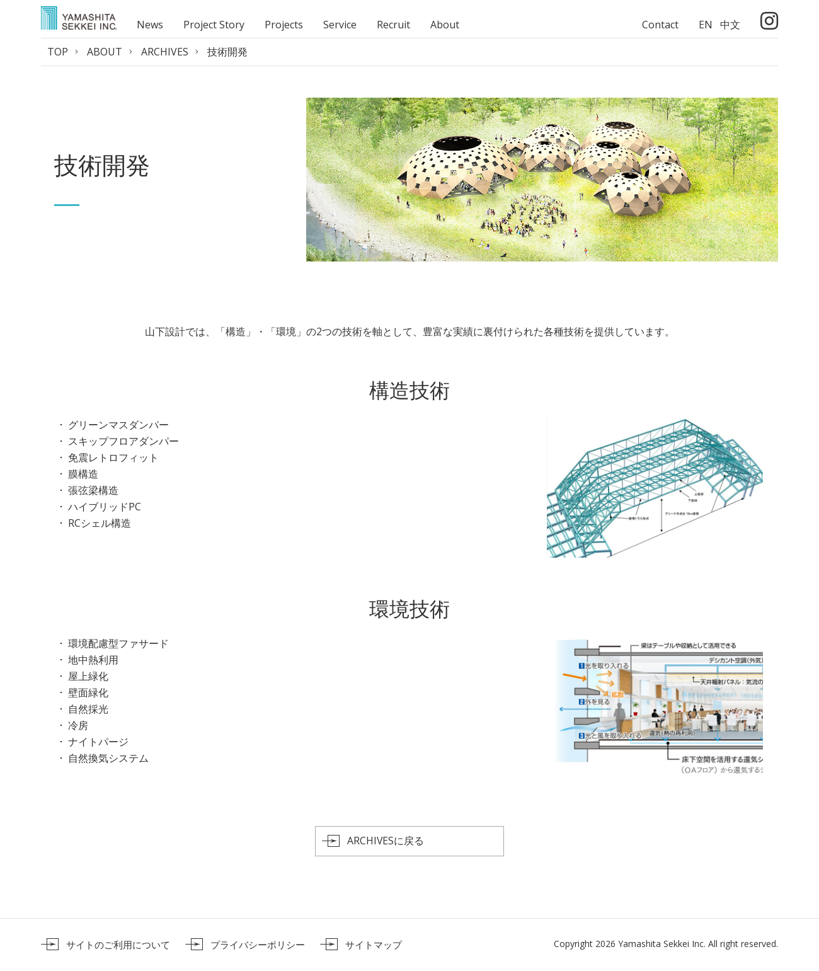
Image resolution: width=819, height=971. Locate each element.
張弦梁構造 (93, 490)
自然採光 (88, 709)
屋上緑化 (88, 676)
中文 (730, 25)
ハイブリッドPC (104, 507)
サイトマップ (373, 945)
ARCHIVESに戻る (386, 841)
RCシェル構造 (99, 523)
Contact (660, 25)
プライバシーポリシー (257, 945)
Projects (284, 25)
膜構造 (83, 474)
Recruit (393, 25)
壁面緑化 (88, 692)
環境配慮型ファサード (118, 643)
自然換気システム (108, 758)
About (444, 25)
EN (706, 25)
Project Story (213, 25)
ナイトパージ (98, 742)
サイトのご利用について (118, 945)
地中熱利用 (93, 660)
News (150, 25)
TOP (57, 52)
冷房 (78, 725)
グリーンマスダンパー (118, 425)
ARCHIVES (164, 52)
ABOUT (104, 52)
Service (340, 25)
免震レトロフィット (113, 457)
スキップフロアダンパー (123, 441)
